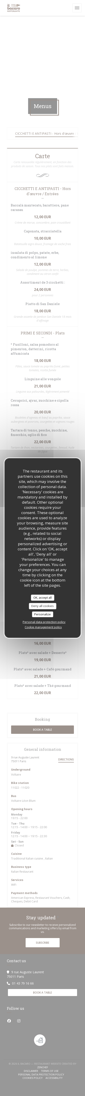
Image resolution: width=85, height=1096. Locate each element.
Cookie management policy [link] (43, 627)
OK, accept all (42, 598)
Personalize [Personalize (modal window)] (42, 614)
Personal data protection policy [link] (44, 622)
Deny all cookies (42, 606)
